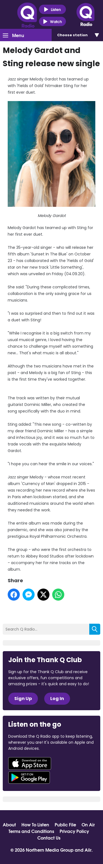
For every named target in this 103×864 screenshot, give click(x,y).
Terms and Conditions (31, 831)
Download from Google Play (29, 777)
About (9, 824)
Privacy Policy (74, 831)
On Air (88, 824)
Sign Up (23, 698)
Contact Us (48, 837)
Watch (52, 21)
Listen (52, 9)
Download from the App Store (29, 763)
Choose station (72, 35)
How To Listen (35, 824)
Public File (65, 824)
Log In (57, 698)
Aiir (88, 849)
